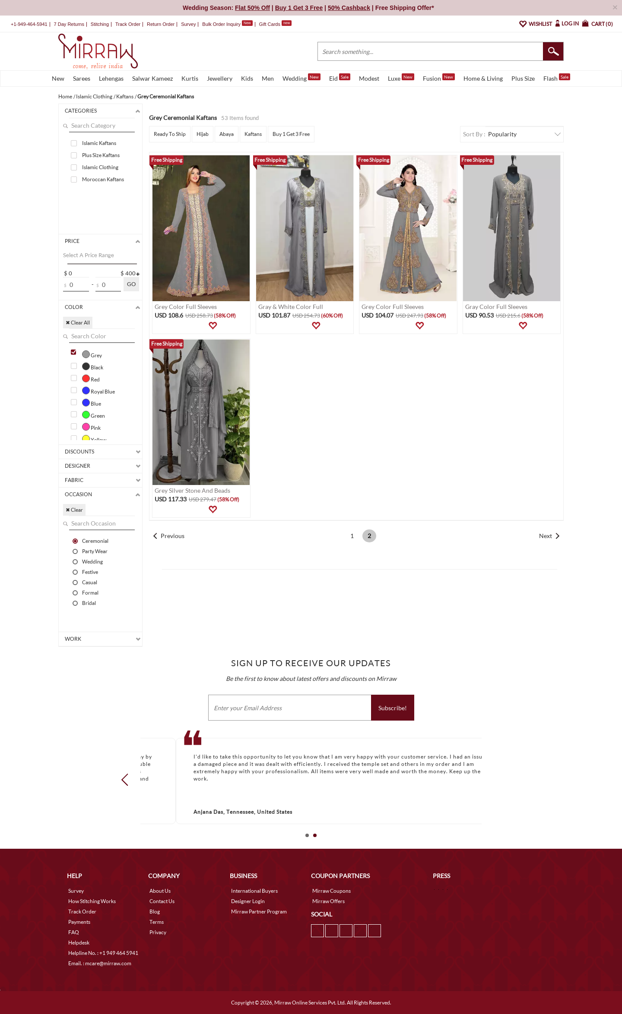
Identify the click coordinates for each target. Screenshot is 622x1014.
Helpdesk (78, 942)
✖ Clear (74, 510)
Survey (188, 24)
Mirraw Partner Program (259, 911)
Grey (92, 354)
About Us (160, 891)
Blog (154, 911)
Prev (127, 779)
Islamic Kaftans (99, 143)
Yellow (94, 439)
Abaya (226, 134)
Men (268, 78)
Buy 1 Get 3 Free (291, 134)
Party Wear (95, 551)
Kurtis (189, 78)
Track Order (127, 24)
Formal (90, 592)
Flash (556, 77)
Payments (79, 922)
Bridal (89, 603)
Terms (156, 922)
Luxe (401, 77)
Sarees (81, 78)
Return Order (161, 24)
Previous (172, 535)
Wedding (301, 77)
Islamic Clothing (100, 167)
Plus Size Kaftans (101, 155)
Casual (89, 582)
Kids (247, 78)
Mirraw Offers (328, 901)
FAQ (73, 932)
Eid (339, 77)
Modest (369, 78)
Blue (91, 402)
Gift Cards (275, 24)
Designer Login (248, 901)
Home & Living (483, 78)
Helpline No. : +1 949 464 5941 (103, 953)
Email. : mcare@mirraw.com (99, 963)
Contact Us (162, 901)
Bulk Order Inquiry (221, 24)
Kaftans (253, 134)
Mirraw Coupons (331, 891)
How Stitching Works (92, 901)
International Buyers (254, 891)
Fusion (439, 77)
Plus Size (523, 78)
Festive (90, 572)
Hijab (203, 134)
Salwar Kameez (152, 78)
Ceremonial (95, 541)
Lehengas (111, 78)
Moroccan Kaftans (103, 179)
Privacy (157, 932)
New (58, 78)
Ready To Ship (170, 134)
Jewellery (219, 78)
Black (92, 366)
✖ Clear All (78, 322)
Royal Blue (98, 390)
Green (93, 415)
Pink (91, 427)
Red (91, 378)
